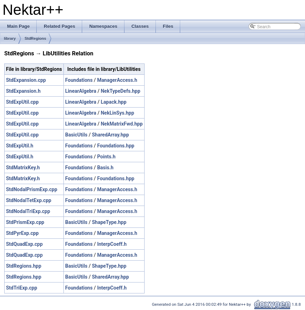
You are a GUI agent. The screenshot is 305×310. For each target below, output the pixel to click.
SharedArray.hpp (110, 135)
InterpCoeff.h (112, 244)
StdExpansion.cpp (26, 80)
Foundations (79, 80)
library (10, 38)
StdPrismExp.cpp (25, 222)
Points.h (106, 156)
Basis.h (105, 167)
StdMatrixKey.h (23, 167)
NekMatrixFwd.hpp (122, 124)
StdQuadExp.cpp (24, 244)
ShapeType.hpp (109, 222)
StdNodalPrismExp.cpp (31, 189)
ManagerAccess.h (117, 80)
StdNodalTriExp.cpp (28, 211)
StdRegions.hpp (23, 266)
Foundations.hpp (115, 145)
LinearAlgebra (80, 91)
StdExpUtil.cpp (22, 102)
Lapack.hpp (114, 102)
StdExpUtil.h (19, 145)
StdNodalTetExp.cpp (28, 200)
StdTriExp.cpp (21, 288)
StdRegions (35, 38)
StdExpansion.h (23, 91)
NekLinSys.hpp (117, 113)
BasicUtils (76, 135)
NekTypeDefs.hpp (120, 91)
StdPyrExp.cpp (22, 233)
